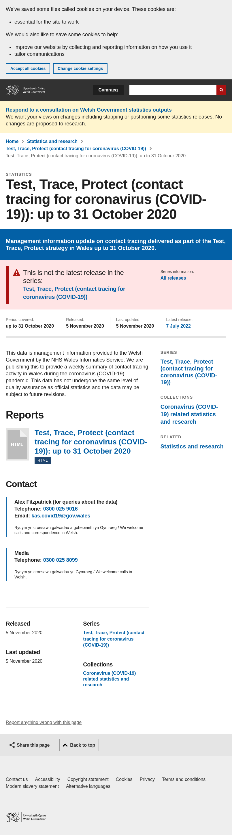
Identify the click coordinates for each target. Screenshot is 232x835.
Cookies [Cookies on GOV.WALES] (124, 779)
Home (12, 141)
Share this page (33, 745)
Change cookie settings (80, 68)
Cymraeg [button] (108, 89)
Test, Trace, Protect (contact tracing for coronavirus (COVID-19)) (76, 148)
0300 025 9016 (60, 509)
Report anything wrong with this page (44, 722)
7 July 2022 (178, 326)
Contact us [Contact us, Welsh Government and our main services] (17, 779)
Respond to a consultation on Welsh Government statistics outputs (89, 110)
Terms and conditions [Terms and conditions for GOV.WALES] (183, 779)
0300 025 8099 (60, 560)
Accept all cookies (28, 68)
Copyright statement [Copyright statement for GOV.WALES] (88, 779)
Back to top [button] (82, 745)
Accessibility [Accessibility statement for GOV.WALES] (47, 779)
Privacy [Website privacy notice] (147, 779)
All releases (173, 278)
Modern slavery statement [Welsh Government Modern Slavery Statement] (32, 786)
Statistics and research (52, 141)
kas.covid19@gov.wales (60, 516)
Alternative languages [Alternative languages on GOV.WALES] (88, 786)
